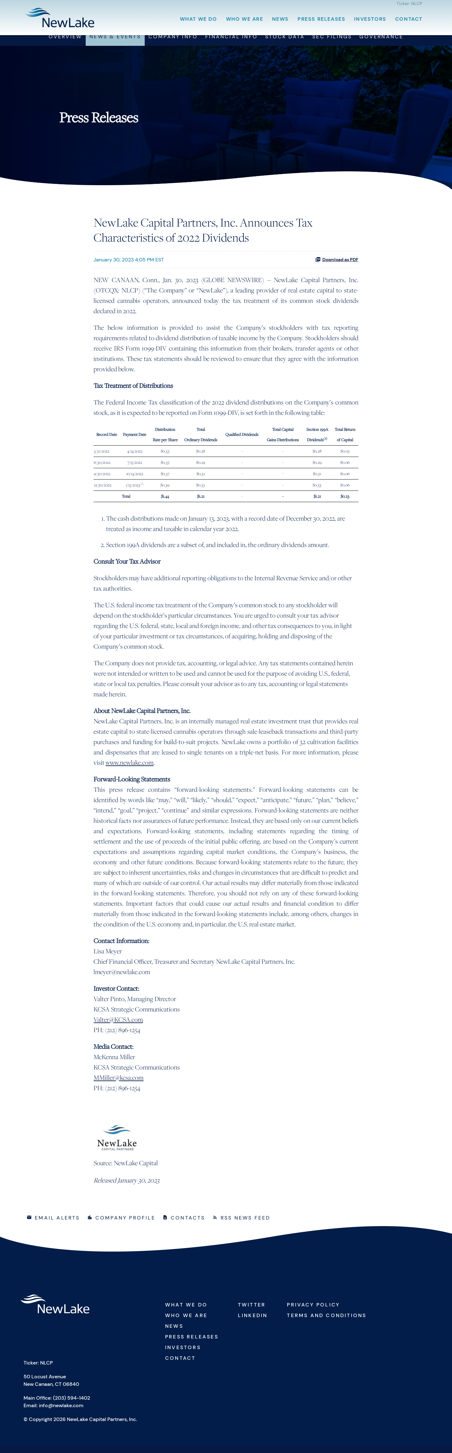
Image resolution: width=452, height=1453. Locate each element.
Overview (65, 44)
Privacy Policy (313, 1312)
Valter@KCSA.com (118, 1027)
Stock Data (285, 44)
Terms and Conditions (326, 1323)
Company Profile (125, 1225)
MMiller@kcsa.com (118, 1085)
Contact (408, 19)
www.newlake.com (129, 770)
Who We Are (244, 19)
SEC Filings (332, 44)
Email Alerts (57, 1225)
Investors (370, 19)
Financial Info (231, 44)
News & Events (115, 44)
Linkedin (253, 1323)
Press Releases (321, 19)
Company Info (173, 44)
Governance (381, 44)
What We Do (198, 19)
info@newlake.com (61, 1413)
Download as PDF (336, 267)
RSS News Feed (246, 1225)
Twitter (252, 1312)
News (280, 19)
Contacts (188, 1225)
